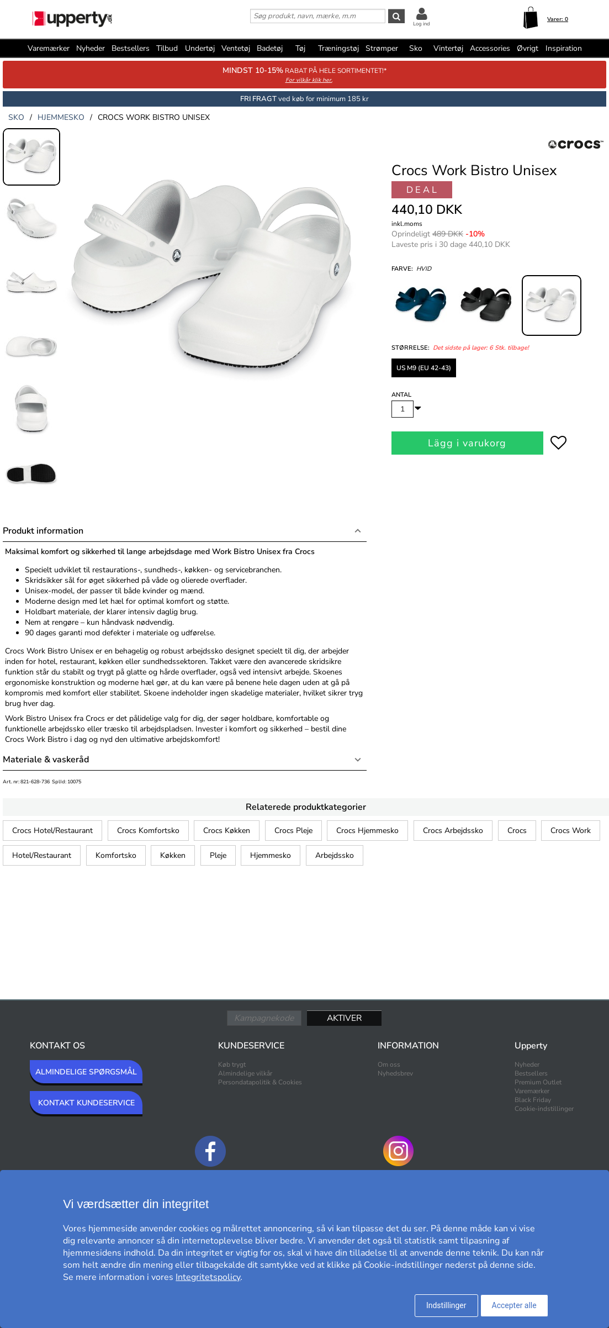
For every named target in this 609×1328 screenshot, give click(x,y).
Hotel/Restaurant (41, 855)
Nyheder (90, 48)
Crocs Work (570, 830)
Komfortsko (116, 855)
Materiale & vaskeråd (46, 759)
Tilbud (167, 48)
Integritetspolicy (208, 1277)
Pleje (218, 855)
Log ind (421, 23)
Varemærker (49, 48)
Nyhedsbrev (395, 1073)
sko (16, 117)
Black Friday (533, 1099)
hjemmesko (61, 117)
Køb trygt (232, 1064)
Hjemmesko (270, 855)
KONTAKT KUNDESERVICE (86, 1103)
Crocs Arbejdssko (453, 830)
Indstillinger (446, 1305)
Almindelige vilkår (245, 1073)
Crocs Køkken (226, 830)
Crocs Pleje (293, 830)
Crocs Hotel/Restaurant (52, 830)
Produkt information (43, 531)
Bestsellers (131, 48)
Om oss (389, 1064)
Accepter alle (514, 1305)
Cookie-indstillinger (544, 1108)
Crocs (517, 830)
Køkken (173, 855)
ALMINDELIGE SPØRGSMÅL (86, 1072)
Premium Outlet (538, 1082)
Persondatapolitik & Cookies (260, 1082)
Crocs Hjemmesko (367, 830)
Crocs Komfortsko (148, 830)
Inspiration (564, 48)
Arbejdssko (334, 855)
